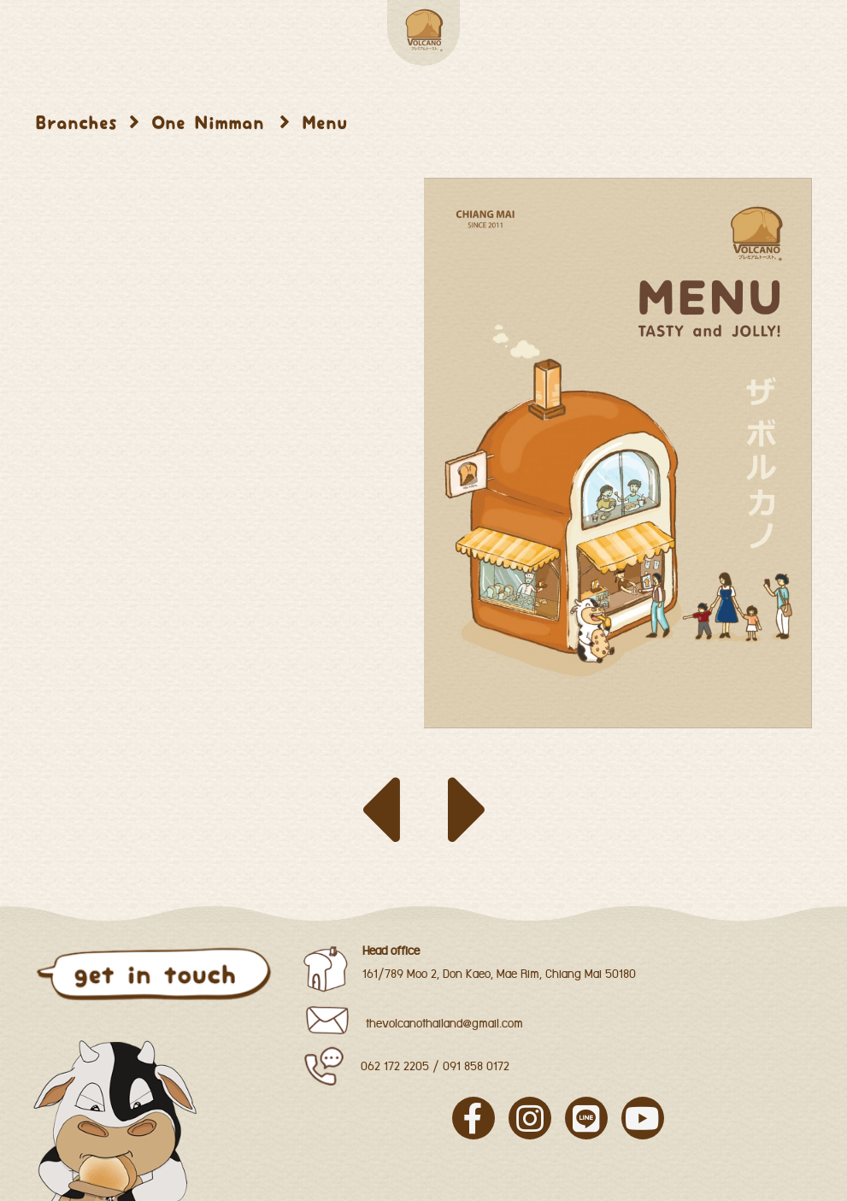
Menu (324, 123)
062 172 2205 (395, 1067)
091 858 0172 (476, 1067)
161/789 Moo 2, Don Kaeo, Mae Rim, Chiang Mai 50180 (499, 974)
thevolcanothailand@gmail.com (444, 1024)
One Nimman (212, 123)
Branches (76, 123)
